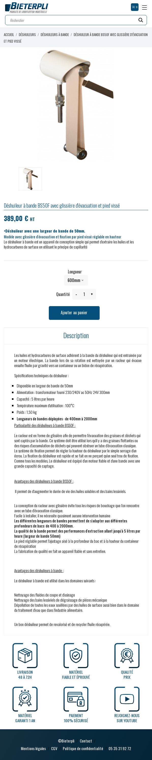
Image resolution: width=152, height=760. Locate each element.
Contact (86, 741)
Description (76, 335)
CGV (54, 748)
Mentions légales (33, 748)
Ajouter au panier (74, 312)
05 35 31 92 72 (120, 748)
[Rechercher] (76, 20)
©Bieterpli (66, 741)
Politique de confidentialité (83, 748)
